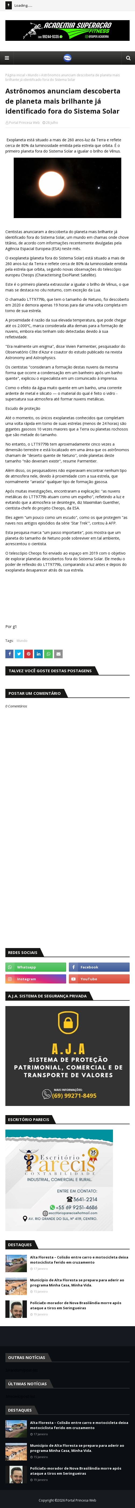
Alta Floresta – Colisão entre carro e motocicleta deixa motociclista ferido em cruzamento (79, 1260)
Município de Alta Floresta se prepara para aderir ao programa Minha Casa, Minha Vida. (77, 1283)
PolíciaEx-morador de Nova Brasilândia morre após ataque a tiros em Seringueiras (75, 1305)
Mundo (33, 75)
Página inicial (15, 75)
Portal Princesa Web (24, 122)
